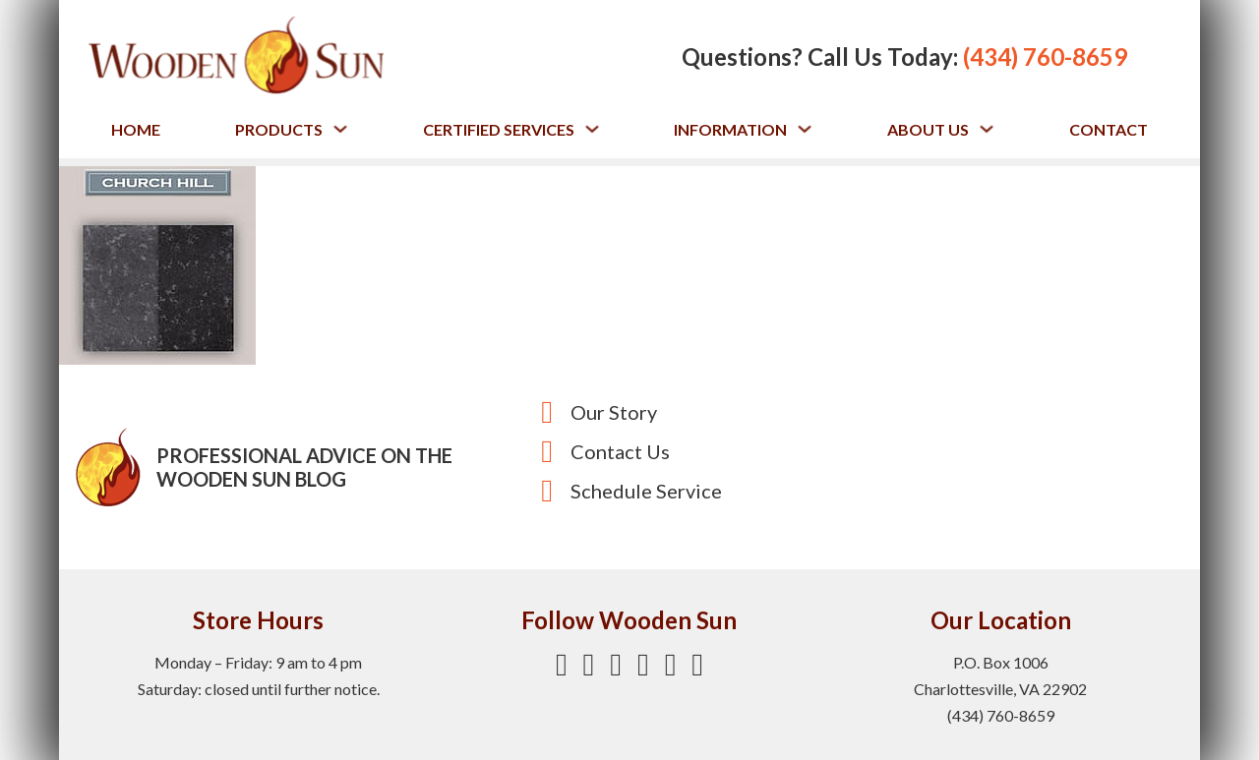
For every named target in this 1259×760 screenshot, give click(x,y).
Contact (1108, 129)
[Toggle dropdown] (340, 129)
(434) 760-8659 (1045, 56)
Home (135, 129)
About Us (928, 129)
